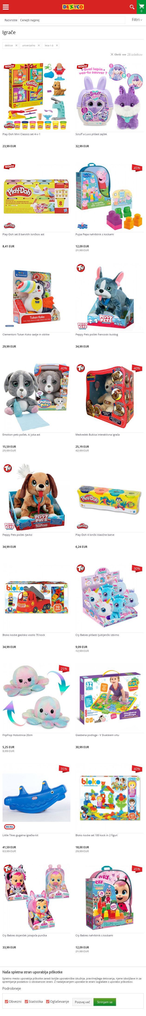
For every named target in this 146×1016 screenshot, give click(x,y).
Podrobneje (11, 988)
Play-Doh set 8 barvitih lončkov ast (23, 234)
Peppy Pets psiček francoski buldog (97, 334)
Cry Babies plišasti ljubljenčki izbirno (97, 635)
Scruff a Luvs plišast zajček (91, 134)
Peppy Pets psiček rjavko (17, 534)
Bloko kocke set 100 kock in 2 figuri (96, 835)
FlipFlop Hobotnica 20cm (17, 735)
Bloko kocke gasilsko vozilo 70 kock (24, 635)
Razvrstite (11, 20)
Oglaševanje (59, 1001)
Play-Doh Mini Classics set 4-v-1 (21, 134)
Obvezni (15, 1001)
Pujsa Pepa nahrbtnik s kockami (95, 234)
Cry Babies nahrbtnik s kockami (94, 935)
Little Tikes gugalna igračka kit (20, 835)
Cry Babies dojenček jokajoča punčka (25, 935)
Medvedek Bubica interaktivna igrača (98, 434)
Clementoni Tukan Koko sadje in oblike (26, 334)
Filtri (137, 19)
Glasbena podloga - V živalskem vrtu (97, 735)
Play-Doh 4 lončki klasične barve (95, 534)
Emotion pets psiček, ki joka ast (21, 434)
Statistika (36, 1001)
